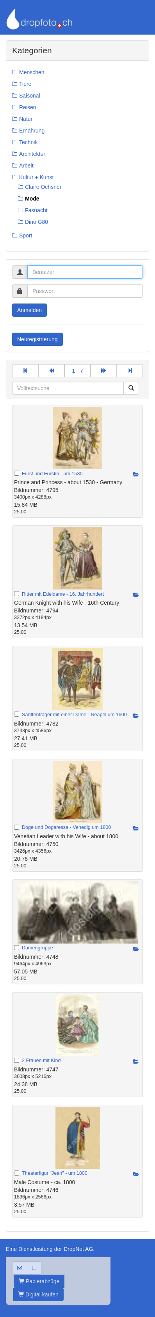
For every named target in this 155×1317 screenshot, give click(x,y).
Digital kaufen (38, 1294)
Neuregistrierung (37, 339)
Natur (25, 119)
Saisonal (29, 95)
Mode (32, 198)
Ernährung (32, 130)
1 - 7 (77, 371)
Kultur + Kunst (36, 177)
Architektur (32, 154)
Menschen (32, 72)
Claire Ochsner (43, 187)
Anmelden (29, 310)
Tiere (25, 84)
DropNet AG (78, 1249)
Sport (25, 235)
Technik (28, 142)
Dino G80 (36, 222)
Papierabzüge (39, 1281)
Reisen (27, 107)
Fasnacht (36, 210)
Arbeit (26, 165)
